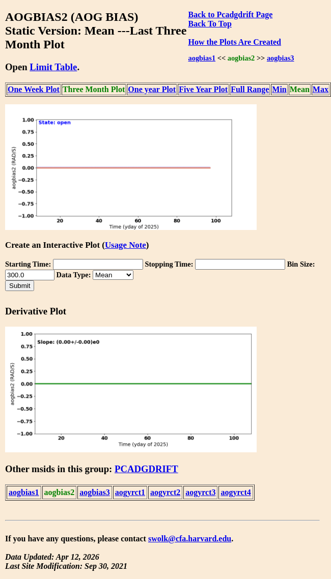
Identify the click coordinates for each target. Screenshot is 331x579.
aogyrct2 (165, 492)
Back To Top (210, 23)
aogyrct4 (235, 492)
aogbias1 (202, 58)
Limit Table (53, 67)
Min (279, 89)
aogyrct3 (200, 492)
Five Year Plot (203, 89)
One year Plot (152, 89)
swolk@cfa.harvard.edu (189, 538)
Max (320, 89)
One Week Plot (34, 89)
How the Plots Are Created (234, 42)
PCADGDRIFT (146, 469)
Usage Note (125, 245)
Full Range (250, 89)
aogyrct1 (130, 492)
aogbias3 (280, 58)
